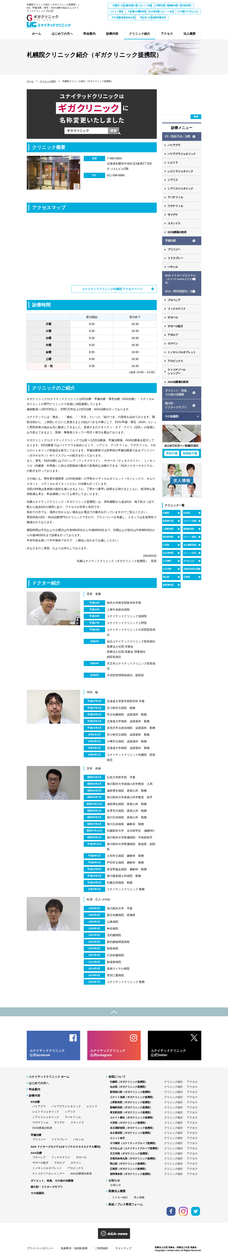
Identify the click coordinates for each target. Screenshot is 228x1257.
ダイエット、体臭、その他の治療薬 (52, 1180)
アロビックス (175, 366)
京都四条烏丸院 (117, 23)
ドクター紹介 (120, 1197)
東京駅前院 (135, 11)
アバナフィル (175, 198)
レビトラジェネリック (180, 172)
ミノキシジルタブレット (182, 357)
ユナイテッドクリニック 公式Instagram (107, 1053)
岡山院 (135, 23)
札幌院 (116, 5)
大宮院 (173, 11)
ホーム (30, 81)
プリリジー (174, 252)
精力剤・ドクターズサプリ (47, 1186)
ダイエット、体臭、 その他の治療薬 (177, 398)
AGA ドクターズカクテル (180, 282)
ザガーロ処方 (175, 330)
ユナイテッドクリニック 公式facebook (47, 1053)
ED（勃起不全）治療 (177, 136)
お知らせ (115, 1184)
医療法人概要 (117, 1190)
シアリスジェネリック (180, 190)
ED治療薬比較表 (177, 234)
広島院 (154, 23)
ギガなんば (173, 17)
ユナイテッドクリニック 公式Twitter (168, 1053)
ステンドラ (174, 225)
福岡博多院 (173, 23)
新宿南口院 (154, 5)
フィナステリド (177, 313)
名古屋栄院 (117, 17)
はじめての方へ (39, 1082)
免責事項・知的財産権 (74, 1248)
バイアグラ (174, 145)
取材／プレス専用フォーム (125, 1204)
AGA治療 (36, 1152)
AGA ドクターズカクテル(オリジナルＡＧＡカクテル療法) (65, 1146)
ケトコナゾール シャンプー (177, 377)
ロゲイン (173, 348)
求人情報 (139, 1197)
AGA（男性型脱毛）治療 (180, 295)
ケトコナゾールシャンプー (48, 1173)
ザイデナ (173, 216)
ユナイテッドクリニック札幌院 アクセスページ (112, 288)
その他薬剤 (37, 1192)
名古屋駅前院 (192, 11)
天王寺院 (192, 17)
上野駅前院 (192, 5)
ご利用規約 (101, 1248)
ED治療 (35, 1101)
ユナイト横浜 (154, 11)
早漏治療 (170, 243)
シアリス (173, 181)
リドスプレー (175, 261)
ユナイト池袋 (173, 5)
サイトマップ (123, 1248)
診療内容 (34, 1095)
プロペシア (174, 304)
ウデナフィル (175, 207)
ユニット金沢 (135, 17)
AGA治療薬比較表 (178, 387)
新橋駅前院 (117, 11)
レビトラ (173, 163)
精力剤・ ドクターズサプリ (175, 411)
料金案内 (34, 1089)
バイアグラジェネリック (182, 154)
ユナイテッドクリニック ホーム (49, 1076)
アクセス (192, 1081)
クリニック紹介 (47, 81)
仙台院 (135, 5)
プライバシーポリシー (40, 1248)
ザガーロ (173, 321)
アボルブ (173, 339)
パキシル (173, 270)
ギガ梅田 (154, 17)
